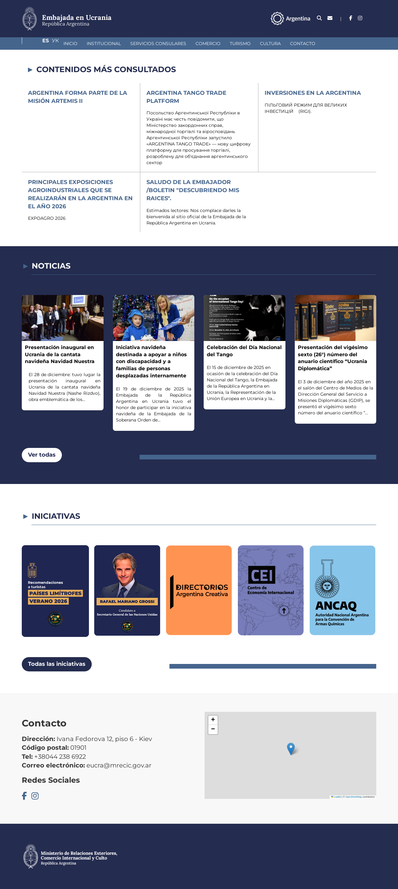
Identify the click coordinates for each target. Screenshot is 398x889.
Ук (372, 18)
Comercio (175, 43)
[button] (291, 749)
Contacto (270, 43)
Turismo (207, 43)
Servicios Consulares (126, 43)
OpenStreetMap (353, 796)
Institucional (71, 43)
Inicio (38, 43)
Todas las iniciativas (57, 664)
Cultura (238, 43)
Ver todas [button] (42, 454)
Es (360, 18)
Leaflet (336, 796)
